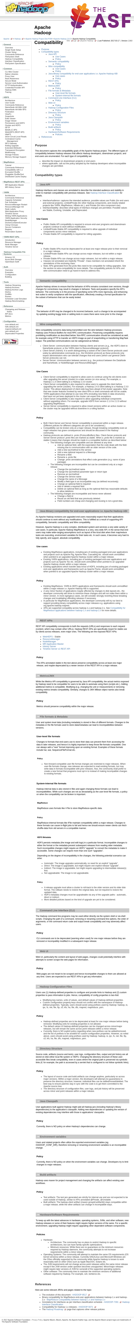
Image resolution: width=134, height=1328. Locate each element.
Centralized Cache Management (13, 140)
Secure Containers (13, 227)
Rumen (8, 296)
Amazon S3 (10, 257)
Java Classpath (55, 117)
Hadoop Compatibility (14, 59)
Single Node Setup (13, 50)
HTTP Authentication (13, 85)
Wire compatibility (56, 66)
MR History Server (12, 187)
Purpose (45, 49)
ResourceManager (51, 639)
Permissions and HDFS (15, 123)
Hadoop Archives (12, 287)
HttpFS (8, 134)
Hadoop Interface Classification (104, 193)
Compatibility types (50, 52)
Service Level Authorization (16, 83)
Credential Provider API (15, 88)
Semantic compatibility (58, 61)
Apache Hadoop (87, 41)
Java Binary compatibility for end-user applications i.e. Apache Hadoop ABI (83, 73)
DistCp (8, 292)
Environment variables (58, 122)
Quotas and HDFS (12, 125)
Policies (58, 134)
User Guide (10, 103)
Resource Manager (13, 242)
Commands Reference (14, 54)
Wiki (68, 41)
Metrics (8, 316)
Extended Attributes (13, 148)
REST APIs (53, 81)
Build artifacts (54, 127)
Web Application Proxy (14, 211)
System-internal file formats (68, 95)
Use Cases (60, 56)
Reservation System (13, 232)
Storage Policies (12, 155)
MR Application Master (14, 185)
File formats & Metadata (59, 90)
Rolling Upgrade (12, 146)
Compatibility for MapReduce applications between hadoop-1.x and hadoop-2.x (84, 609)
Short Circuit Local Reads (16, 137)
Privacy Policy (37, 1320)
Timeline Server (11, 214)
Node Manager (11, 244)
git (75, 41)
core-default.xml (11, 324)
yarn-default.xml (11, 331)
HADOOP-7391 (111, 1302)
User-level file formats (65, 93)
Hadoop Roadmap (54, 1309)
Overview (9, 48)
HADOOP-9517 (79, 1295)
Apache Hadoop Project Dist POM (39, 39)
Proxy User (9, 76)
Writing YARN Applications (16, 216)
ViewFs (8, 114)
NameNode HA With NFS (15, 109)
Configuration (10, 275)
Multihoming (10, 152)
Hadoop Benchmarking (14, 301)
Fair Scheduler (11, 202)
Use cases (60, 76)
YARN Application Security (16, 218)
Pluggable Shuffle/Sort (14, 174)
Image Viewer (11, 121)
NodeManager (11, 220)
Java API (52, 54)
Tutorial (8, 165)
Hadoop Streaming (13, 285)
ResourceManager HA (14, 207)
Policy (58, 59)
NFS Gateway (11, 143)
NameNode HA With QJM (16, 107)
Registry (8, 229)
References (46, 137)
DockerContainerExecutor (16, 223)
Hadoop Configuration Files (61, 108)
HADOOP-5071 (86, 1307)
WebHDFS (48, 637)
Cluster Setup (11, 52)
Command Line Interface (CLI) (62, 98)
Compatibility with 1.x (14, 170)
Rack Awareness (12, 79)
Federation (9, 112)
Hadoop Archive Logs (14, 290)
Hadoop (17, 39)
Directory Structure (57, 112)
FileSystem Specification (15, 63)
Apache (6, 39)
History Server (49, 646)
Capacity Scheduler (13, 200)
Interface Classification (14, 61)
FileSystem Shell (12, 57)
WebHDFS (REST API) (14, 132)
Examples (9, 272)
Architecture (10, 100)
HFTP (7, 128)
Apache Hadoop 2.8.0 (62, 39)
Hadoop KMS (10, 90)
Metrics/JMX (54, 86)
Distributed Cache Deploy (16, 177)
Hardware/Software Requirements (64, 132)
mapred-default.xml (13, 329)
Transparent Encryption (15, 150)
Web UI (51, 103)
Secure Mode (10, 81)
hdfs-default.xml (11, 327)
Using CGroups (11, 225)
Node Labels (10, 209)
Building (8, 277)
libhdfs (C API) (11, 130)
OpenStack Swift (12, 262)
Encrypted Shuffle (12, 172)
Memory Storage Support (15, 157)
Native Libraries (11, 74)
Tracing (8, 92)
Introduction (10, 240)
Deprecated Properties (14, 333)
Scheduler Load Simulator (16, 299)
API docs (9, 314)
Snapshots (9, 116)
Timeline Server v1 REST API (56, 649)
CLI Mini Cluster (11, 72)
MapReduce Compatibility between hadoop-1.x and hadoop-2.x (76, 1299)
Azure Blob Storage (13, 259)
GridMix (8, 294)
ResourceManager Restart (16, 204)
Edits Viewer (10, 118)
